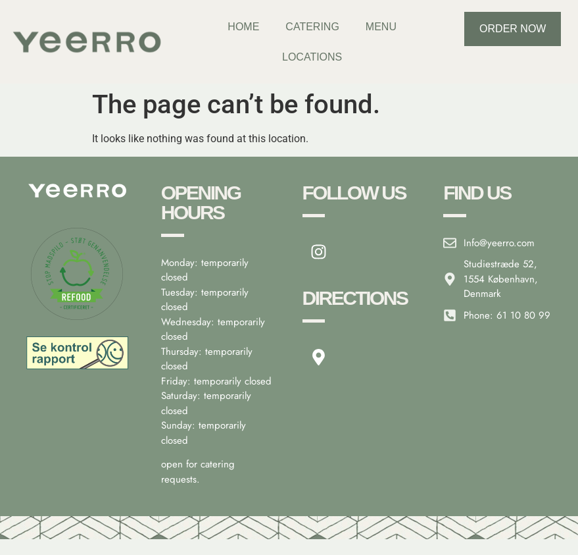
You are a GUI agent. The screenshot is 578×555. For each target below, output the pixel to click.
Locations (312, 57)
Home (243, 26)
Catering (312, 26)
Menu (381, 26)
